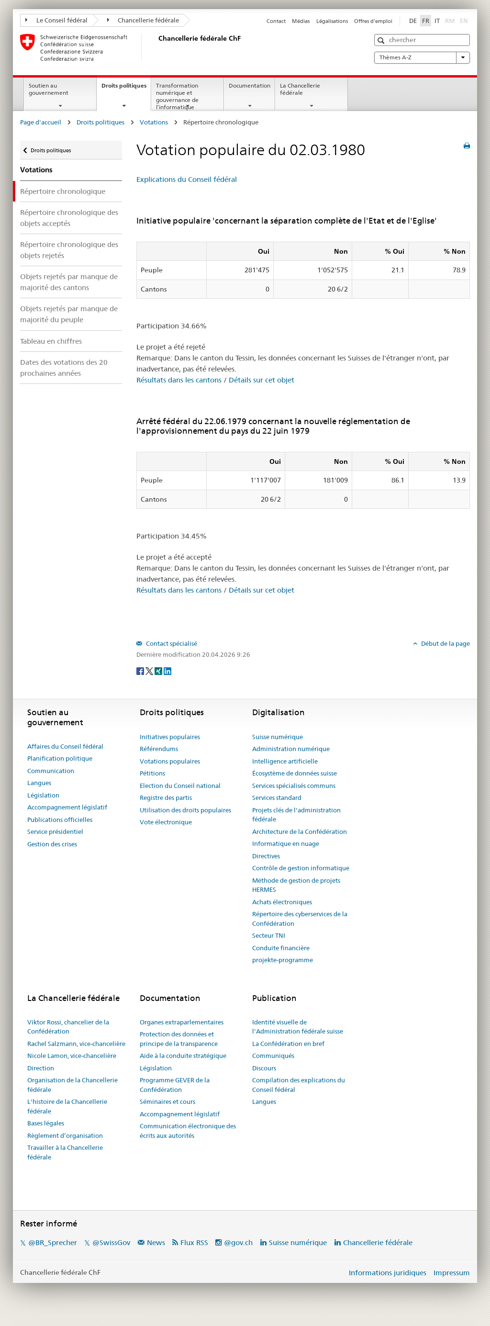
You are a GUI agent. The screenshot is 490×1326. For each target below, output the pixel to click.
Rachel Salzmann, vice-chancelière (76, 1043)
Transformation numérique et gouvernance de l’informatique (177, 96)
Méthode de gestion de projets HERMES (296, 885)
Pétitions (152, 773)
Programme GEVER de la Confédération (175, 1084)
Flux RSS (194, 1242)
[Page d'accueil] (156, 47)
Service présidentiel (55, 831)
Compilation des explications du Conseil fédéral (298, 1084)
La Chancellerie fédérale (300, 89)
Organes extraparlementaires (181, 1022)
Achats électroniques (282, 902)
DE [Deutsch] (413, 20)
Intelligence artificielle (285, 761)
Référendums (159, 749)
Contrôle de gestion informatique (300, 868)
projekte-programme (282, 960)
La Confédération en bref (288, 1043)
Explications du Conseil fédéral (186, 179)
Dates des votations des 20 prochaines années (64, 368)
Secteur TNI (268, 935)
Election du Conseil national (180, 785)
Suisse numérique (277, 737)
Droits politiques (126, 88)
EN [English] (464, 20)
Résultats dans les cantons (179, 379)
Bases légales (45, 1123)
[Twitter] (150, 670)
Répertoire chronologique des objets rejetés (69, 250)
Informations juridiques (387, 1272)
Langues (39, 783)
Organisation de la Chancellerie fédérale (72, 1084)
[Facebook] (140, 670)
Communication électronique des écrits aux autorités (188, 1130)
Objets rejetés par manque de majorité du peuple (69, 314)
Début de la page (445, 643)
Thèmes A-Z (422, 57)
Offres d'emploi (373, 21)
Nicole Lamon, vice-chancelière (71, 1055)
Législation (43, 795)
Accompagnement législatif (67, 807)
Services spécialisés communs (293, 785)
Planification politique (59, 758)
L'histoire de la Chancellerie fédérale (67, 1106)
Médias (301, 21)
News (156, 1242)
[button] (382, 40)
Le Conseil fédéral (56, 20)
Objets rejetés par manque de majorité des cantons (69, 282)
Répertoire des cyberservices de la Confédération (299, 918)
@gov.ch (238, 1242)
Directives (266, 856)
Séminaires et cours (167, 1101)
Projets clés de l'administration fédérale (296, 814)
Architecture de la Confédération (299, 831)
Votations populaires (170, 761)
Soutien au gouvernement (48, 89)
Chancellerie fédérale (143, 20)
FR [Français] (425, 20)
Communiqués (273, 1055)
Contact (276, 21)
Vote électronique (166, 822)
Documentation (249, 85)
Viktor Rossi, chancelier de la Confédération (68, 1026)
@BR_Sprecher (52, 1242)
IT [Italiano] (437, 20)
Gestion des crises (52, 844)
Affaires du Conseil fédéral (65, 746)
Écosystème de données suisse (294, 773)
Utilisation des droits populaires (185, 810)
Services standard (276, 797)
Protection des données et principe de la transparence (179, 1038)
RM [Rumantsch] (450, 20)
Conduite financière (281, 948)
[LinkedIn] (167, 670)
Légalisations (332, 21)
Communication (50, 771)
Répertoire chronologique (62, 191)
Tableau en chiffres (51, 341)
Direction (40, 1068)
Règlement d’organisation (65, 1135)
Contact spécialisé (171, 643)
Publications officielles (59, 819)
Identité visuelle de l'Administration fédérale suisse (297, 1026)
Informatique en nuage (285, 843)
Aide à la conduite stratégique (183, 1055)
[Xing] (159, 670)
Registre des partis (166, 797)
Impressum (452, 1272)
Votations (154, 122)
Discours (264, 1068)
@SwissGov (111, 1242)
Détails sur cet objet (261, 379)
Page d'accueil (40, 122)
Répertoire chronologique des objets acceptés (69, 218)
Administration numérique (291, 749)
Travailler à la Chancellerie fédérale (65, 1152)
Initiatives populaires (170, 737)
